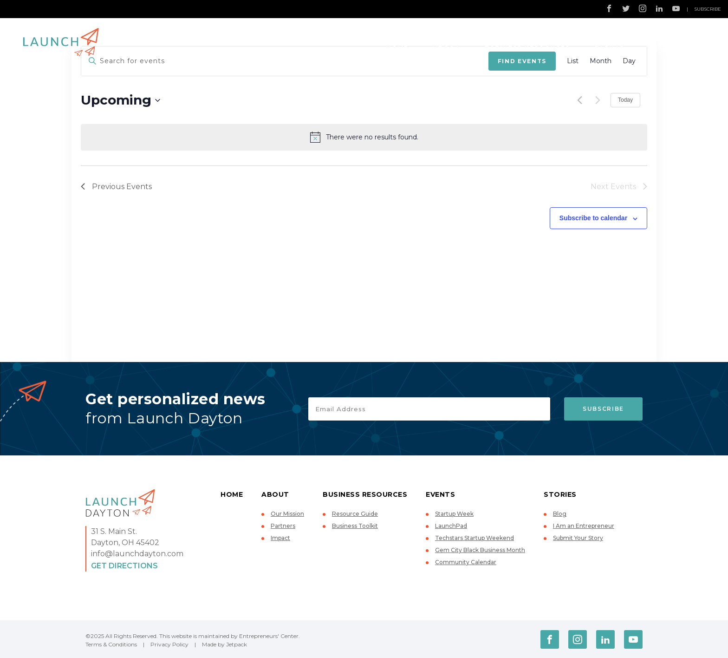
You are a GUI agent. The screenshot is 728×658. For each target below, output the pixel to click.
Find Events (522, 61)
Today (625, 100)
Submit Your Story (578, 537)
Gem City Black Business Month (480, 549)
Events (609, 44)
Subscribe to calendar (593, 218)
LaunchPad (451, 525)
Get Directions (124, 565)
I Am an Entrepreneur (583, 525)
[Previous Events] (579, 100)
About (446, 44)
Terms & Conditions (111, 644)
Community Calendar (465, 562)
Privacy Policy (169, 644)
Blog (559, 513)
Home (397, 44)
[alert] (364, 137)
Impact (280, 537)
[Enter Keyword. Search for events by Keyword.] (284, 61)
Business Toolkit (355, 525)
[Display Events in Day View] (629, 61)
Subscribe (707, 9)
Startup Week (454, 513)
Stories (665, 44)
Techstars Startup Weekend (474, 537)
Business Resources (527, 44)
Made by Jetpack (224, 644)
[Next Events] (598, 100)
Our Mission (287, 513)
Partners (283, 525)
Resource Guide (355, 513)
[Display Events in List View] (572, 61)
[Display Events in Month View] (600, 61)
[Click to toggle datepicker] (120, 100)
